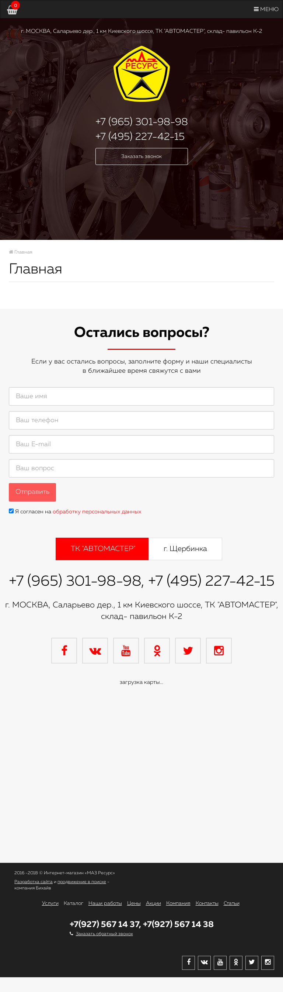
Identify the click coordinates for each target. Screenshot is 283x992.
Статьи (232, 903)
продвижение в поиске (81, 882)
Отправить (32, 492)
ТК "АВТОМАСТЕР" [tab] (103, 548)
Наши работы (105, 903)
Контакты (207, 903)
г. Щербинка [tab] (185, 548)
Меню (266, 9)
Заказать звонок (141, 156)
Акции (153, 903)
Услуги (50, 903)
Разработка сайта (33, 882)
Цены (134, 903)
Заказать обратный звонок (104, 934)
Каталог (73, 903)
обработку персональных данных (97, 511)
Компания (178, 903)
